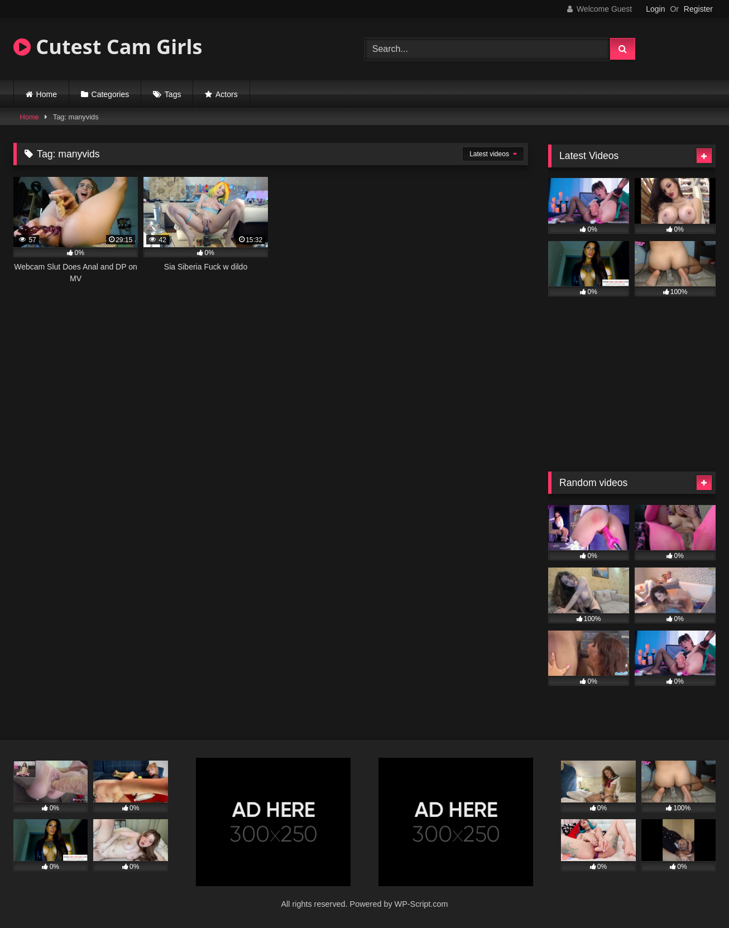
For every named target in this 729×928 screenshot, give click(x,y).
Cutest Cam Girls (107, 46)
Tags (173, 94)
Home (46, 94)
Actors (226, 94)
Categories (111, 94)
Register (698, 8)
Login (655, 8)
